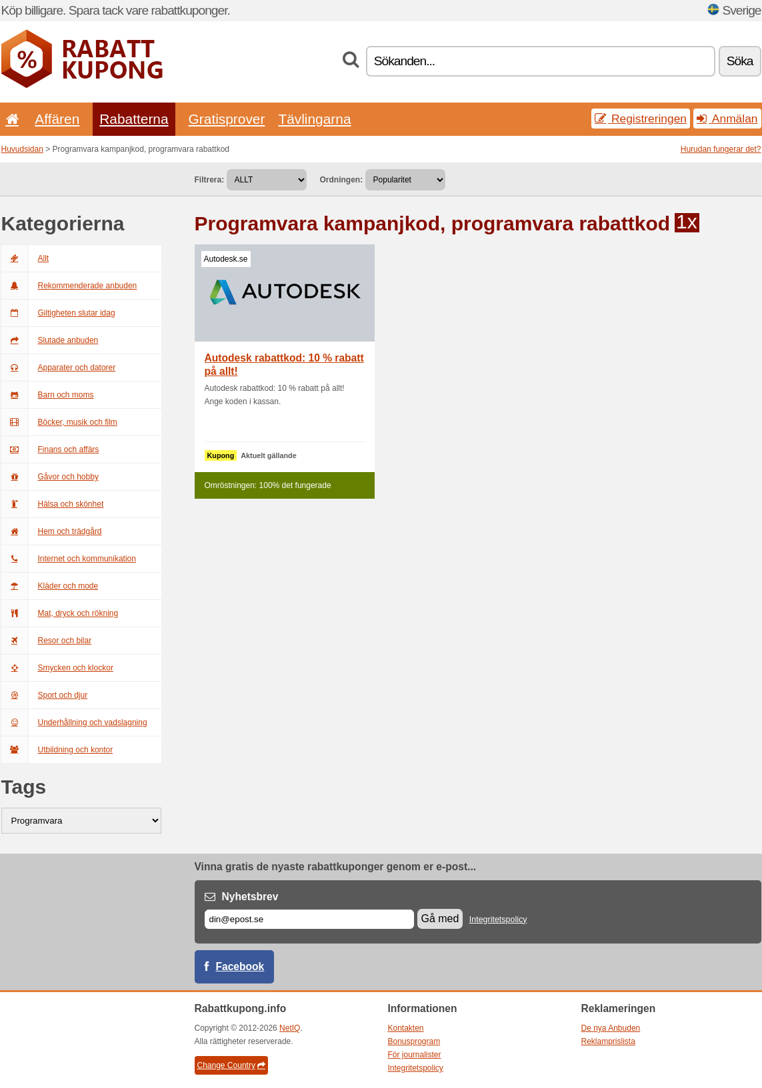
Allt (25, 258)
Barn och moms (47, 395)
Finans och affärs (50, 449)
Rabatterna (133, 119)
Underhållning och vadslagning (74, 722)
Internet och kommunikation (68, 558)
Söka (740, 61)
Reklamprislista (608, 1041)
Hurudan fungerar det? (721, 149)
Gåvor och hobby (50, 476)
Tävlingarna (314, 119)
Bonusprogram (414, 1041)
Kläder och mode (50, 586)
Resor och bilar (46, 640)
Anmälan (727, 118)
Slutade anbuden (50, 340)
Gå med (440, 918)
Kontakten (406, 1028)
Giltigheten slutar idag (58, 313)
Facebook (240, 966)
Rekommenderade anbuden (69, 285)
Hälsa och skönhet (52, 504)
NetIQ (289, 1028)
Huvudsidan (22, 149)
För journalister (414, 1054)
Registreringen (641, 118)
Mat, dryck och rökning (60, 613)
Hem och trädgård (51, 531)
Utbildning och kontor (57, 749)
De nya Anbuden (611, 1028)
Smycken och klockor (57, 668)
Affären (57, 119)
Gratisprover (227, 119)
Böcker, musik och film (59, 422)
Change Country (231, 1065)
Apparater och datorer (58, 367)
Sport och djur (44, 695)
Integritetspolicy (498, 919)
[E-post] (309, 919)
